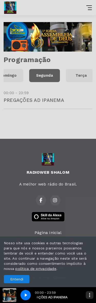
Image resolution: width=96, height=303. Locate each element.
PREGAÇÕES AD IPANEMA (34, 100)
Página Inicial (48, 232)
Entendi (16, 279)
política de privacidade (35, 269)
